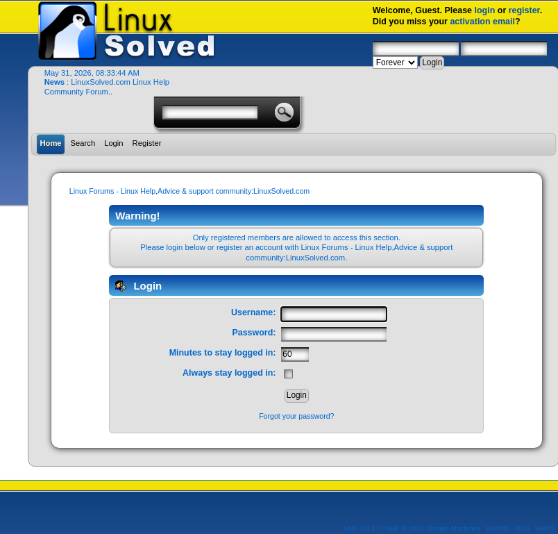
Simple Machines (454, 528)
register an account (249, 247)
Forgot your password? (296, 416)
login (485, 10)
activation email (482, 21)
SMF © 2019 (404, 528)
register (524, 10)
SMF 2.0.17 (362, 528)
